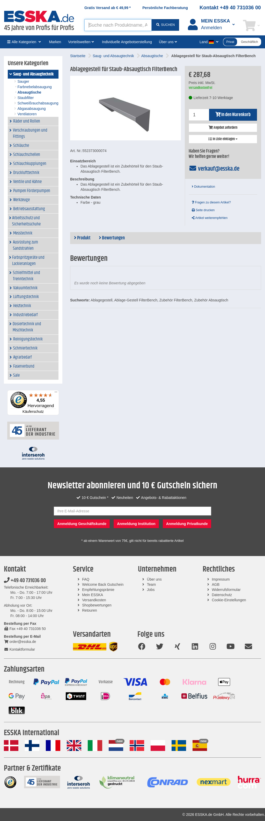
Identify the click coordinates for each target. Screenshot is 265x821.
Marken (55, 42)
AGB (215, 584)
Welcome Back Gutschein (102, 584)
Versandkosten (94, 600)
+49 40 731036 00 (25, 580)
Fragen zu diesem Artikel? (211, 202)
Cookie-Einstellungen (229, 600)
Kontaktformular (19, 649)
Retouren (89, 610)
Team (151, 584)
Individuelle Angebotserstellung (127, 42)
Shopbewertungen (97, 605)
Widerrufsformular (226, 590)
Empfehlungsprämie (98, 590)
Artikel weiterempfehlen (209, 218)
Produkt (82, 238)
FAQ (85, 579)
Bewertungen (112, 238)
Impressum (221, 579)
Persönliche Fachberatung (165, 8)
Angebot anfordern (223, 128)
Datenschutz (222, 595)
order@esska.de (20, 642)
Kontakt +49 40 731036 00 (230, 7)
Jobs (151, 590)
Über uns (154, 579)
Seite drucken (203, 210)
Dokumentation (203, 186)
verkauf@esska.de (214, 168)
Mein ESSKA (92, 595)
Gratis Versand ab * (107, 8)
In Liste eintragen (223, 139)
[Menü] (56, 393)
